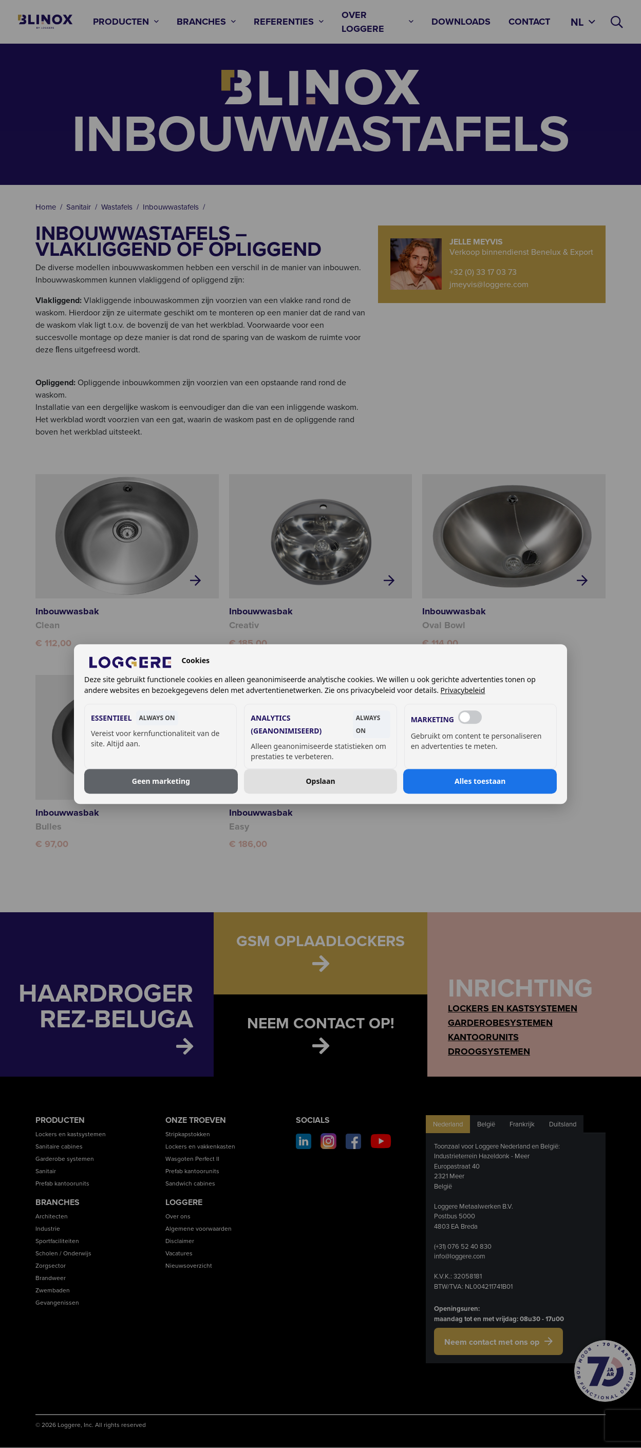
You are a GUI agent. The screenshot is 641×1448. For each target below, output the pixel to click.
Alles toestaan (480, 781)
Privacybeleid (463, 690)
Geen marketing (161, 781)
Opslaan (320, 781)
